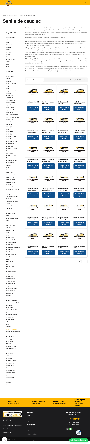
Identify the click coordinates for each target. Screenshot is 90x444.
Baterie (8, 54)
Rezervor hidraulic (11, 310)
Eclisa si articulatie (11, 141)
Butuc (7, 67)
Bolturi (8, 62)
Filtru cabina (9, 172)
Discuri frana (9, 132)
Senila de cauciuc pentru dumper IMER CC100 (32, 190)
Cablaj (7, 69)
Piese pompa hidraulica (13, 247)
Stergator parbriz (11, 346)
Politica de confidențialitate (30, 440)
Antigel (8, 50)
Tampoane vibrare (11, 348)
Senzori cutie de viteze (13, 332)
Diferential (9, 124)
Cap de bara (9, 71)
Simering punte (10, 339)
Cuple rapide (9, 112)
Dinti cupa (9, 127)
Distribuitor (9, 134)
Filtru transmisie (10, 180)
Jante (7, 216)
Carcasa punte (10, 76)
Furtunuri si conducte (12, 187)
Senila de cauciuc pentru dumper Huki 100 (63, 161)
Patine (7, 235)
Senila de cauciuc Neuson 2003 (63, 131)
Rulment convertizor (12, 315)
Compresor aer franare (13, 91)
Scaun (7, 324)
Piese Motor (9, 245)
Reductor (8, 298)
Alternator (9, 45)
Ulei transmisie (10, 370)
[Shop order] (35, 80)
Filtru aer (8, 170)
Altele (7, 42)
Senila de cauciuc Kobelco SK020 (79, 103)
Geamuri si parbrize (12, 201)
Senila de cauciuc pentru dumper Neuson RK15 (32, 218)
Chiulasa (8, 81)
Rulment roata (10, 317)
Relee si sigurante (11, 300)
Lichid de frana (10, 225)
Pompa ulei (9, 286)
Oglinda (8, 233)
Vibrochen (9, 385)
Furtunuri (8, 185)
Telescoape (9, 353)
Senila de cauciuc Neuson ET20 (32, 160)
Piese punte (9, 250)
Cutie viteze (9, 119)
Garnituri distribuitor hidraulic (12, 198)
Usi (6, 375)
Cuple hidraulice (11, 110)
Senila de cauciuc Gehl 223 (63, 103)
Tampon (8, 351)
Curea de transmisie (12, 115)
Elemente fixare (10, 158)
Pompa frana (9, 276)
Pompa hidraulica (11, 281)
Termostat (9, 358)
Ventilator (9, 382)
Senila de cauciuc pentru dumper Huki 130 (79, 161)
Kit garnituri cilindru (12, 218)
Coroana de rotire (11, 100)
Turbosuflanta (10, 363)
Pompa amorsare (11, 271)
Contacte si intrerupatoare (10, 94)
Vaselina (8, 380)
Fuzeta (8, 192)
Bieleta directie (10, 59)
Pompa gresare (10, 279)
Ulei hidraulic (10, 365)
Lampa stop (9, 223)
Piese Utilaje (9, 257)
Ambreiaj (8, 47)
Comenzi (8, 88)
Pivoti (7, 264)
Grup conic (9, 206)
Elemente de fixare (11, 149)
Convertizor (9, 98)
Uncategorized (10, 373)
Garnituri (8, 194)
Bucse (7, 64)
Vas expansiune (10, 378)
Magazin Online (13, 15)
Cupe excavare (10, 103)
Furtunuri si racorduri (12, 189)
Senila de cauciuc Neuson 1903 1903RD (48, 132)
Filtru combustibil (11, 175)
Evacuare (8, 165)
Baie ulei (8, 52)
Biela (7, 57)
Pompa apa (9, 274)
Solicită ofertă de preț (33, 108)
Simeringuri (9, 341)
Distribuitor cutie (11, 136)
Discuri (8, 129)
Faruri (7, 168)
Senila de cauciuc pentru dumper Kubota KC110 (79, 190)
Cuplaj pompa (10, 107)
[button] (78, 440)
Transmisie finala (11, 361)
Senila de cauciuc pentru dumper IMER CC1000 (48, 190)
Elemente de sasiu (11, 155)
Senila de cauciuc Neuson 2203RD (79, 131)
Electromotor (10, 144)
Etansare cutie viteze (12, 160)
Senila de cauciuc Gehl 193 (48, 103)
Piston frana (9, 262)
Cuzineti (8, 122)
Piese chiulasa (10, 237)
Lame (7, 220)
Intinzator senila (10, 213)
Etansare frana (10, 163)
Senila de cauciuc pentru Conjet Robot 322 (48, 161)
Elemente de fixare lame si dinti (11, 152)
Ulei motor (9, 368)
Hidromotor (9, 208)
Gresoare (8, 204)
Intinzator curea (10, 211)
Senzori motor (10, 334)
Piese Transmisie (11, 252)
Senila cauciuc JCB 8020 (33, 103)
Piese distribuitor (11, 240)
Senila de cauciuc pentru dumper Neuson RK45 (48, 218)
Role (7, 312)
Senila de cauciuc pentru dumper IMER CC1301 (63, 190)
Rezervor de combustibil (9, 306)
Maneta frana (10, 230)
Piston (7, 259)
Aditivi (7, 40)
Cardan (8, 79)
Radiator (8, 296)
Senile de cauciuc (11, 329)
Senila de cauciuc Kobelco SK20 (32, 131)
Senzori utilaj (10, 336)
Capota (8, 74)
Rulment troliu (10, 319)
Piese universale (11, 254)
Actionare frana (10, 37)
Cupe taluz (9, 105)
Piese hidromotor (11, 242)
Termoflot (9, 356)
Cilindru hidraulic (11, 83)
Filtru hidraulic (10, 177)
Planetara (8, 269)
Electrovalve (9, 146)
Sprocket (8, 344)
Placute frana (10, 266)
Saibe (7, 322)
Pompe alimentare (11, 288)
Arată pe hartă (7, 432)
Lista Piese (9, 228)
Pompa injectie (10, 283)
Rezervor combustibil (12, 303)
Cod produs (9, 86)
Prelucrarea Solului (11, 291)
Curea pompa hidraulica (13, 117)
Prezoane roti (10, 293)
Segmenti (8, 327)
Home (4, 15)
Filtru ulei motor (10, 182)
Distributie (9, 139)
